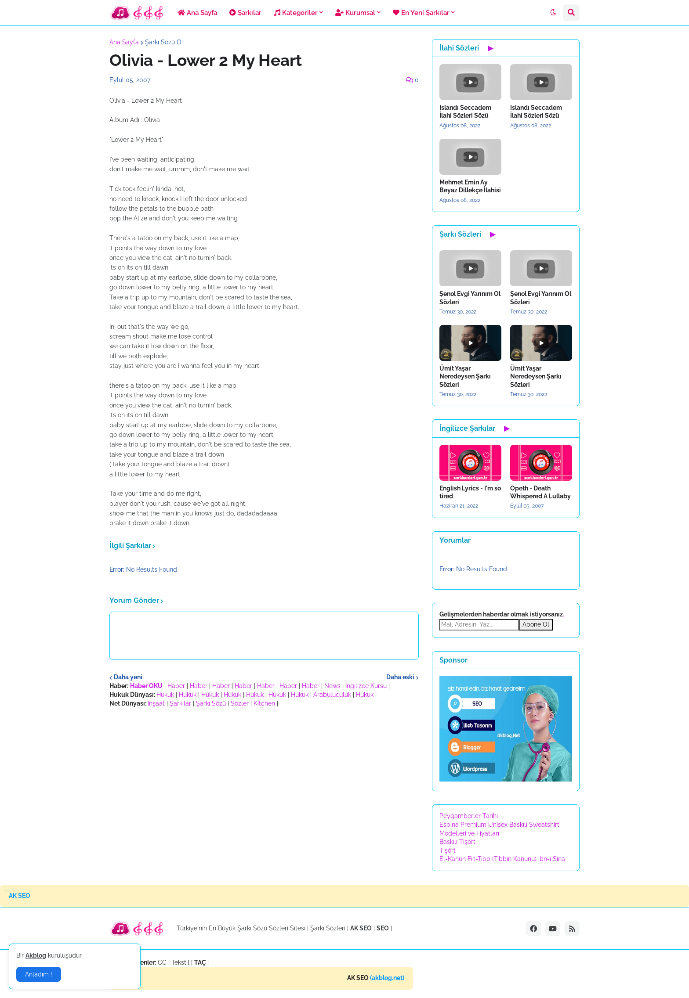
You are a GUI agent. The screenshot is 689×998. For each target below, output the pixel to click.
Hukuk (165, 694)
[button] (553, 12)
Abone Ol (535, 624)
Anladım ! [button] (38, 974)
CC (162, 962)
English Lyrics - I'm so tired (470, 492)
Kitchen (264, 703)
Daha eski (400, 677)
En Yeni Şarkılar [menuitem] (421, 13)
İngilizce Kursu (366, 685)
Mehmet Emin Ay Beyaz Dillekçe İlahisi (470, 186)
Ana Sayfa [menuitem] (197, 13)
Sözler (240, 703)
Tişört (447, 850)
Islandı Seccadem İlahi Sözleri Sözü (465, 111)
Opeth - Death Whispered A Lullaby (540, 492)
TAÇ (200, 962)
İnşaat (156, 703)
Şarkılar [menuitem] (245, 13)
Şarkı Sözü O (163, 42)
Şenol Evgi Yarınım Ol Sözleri (469, 297)
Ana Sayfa (124, 42)
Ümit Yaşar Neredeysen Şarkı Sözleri (465, 376)
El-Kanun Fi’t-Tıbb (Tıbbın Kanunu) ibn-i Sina (502, 858)
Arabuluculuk (332, 694)
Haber (176, 685)
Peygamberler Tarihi (468, 815)
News (332, 685)
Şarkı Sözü (211, 703)
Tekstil (180, 962)
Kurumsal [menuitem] (355, 13)
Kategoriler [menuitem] (296, 13)
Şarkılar (180, 703)
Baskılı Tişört (457, 841)
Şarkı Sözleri (327, 928)
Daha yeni (128, 677)
